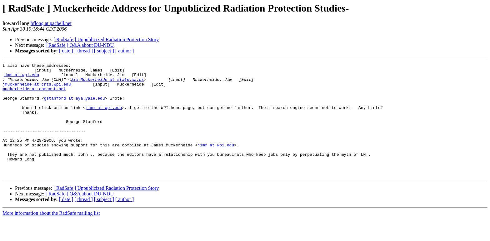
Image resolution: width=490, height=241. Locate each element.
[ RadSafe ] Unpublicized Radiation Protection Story (106, 39)
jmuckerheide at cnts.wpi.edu (36, 88)
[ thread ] (83, 50)
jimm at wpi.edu (20, 77)
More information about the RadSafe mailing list (51, 235)
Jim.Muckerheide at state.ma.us (107, 83)
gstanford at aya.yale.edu (74, 105)
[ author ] (124, 50)
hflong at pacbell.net (51, 23)
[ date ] (66, 50)
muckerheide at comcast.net (34, 94)
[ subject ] (104, 50)
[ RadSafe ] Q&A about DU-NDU (80, 45)
